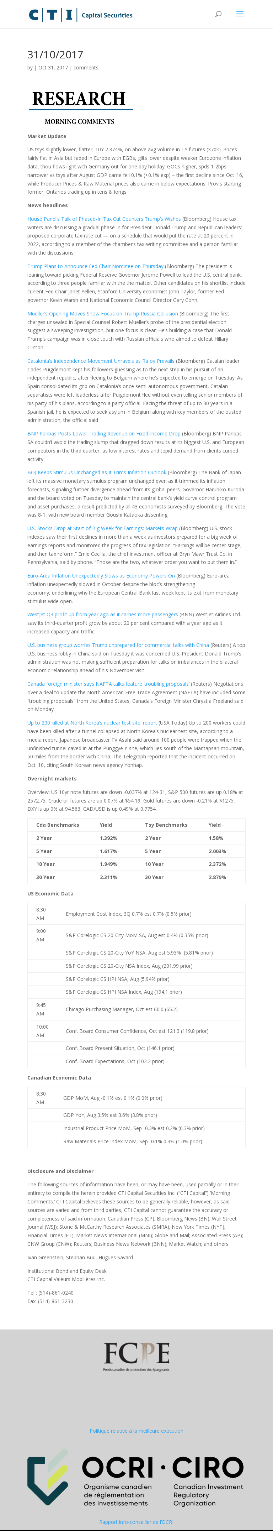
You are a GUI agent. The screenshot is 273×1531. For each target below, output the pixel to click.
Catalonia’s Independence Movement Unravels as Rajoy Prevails (101, 360)
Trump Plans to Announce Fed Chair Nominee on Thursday (95, 266)
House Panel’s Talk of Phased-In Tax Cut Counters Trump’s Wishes (104, 218)
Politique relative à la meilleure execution (136, 1430)
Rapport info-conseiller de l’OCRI (136, 1522)
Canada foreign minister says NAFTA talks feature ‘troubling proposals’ (108, 683)
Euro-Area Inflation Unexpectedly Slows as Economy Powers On (101, 575)
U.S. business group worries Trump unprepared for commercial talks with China (118, 645)
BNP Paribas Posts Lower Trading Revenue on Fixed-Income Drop (104, 433)
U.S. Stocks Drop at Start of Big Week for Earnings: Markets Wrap (102, 528)
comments (86, 67)
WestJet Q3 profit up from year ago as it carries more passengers (102, 614)
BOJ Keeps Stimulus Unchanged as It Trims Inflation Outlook (96, 472)
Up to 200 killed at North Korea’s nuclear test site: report (92, 722)
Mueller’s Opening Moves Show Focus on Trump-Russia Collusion (102, 313)
